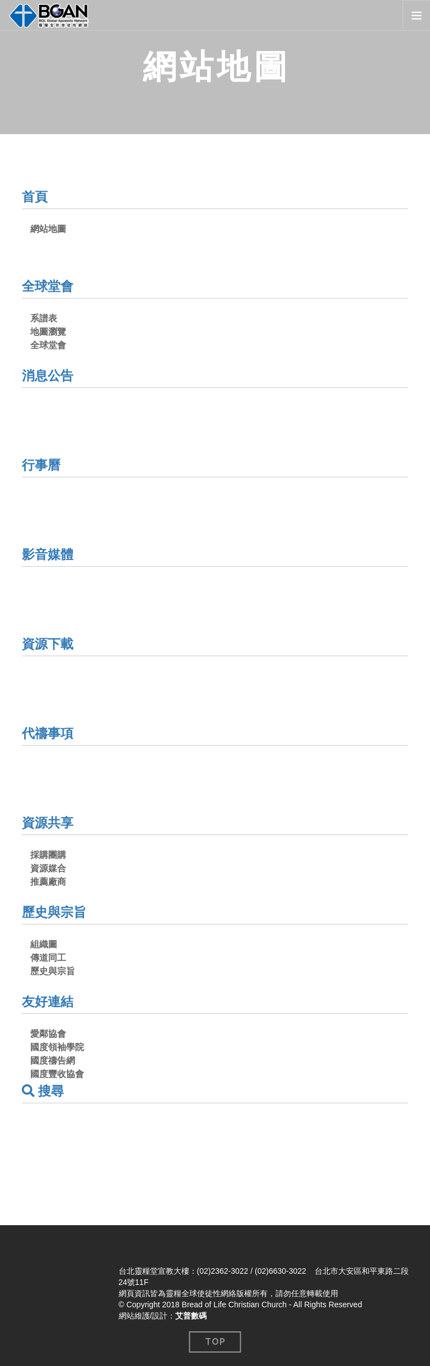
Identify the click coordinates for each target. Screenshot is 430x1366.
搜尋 (44, 1090)
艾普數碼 (191, 1315)
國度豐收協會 (57, 1074)
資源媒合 (48, 868)
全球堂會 (49, 285)
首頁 (35, 196)
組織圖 (43, 944)
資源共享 (49, 822)
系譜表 (43, 318)
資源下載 (49, 643)
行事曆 (42, 464)
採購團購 (48, 855)
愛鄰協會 (48, 1033)
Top (215, 1341)
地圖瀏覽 (48, 331)
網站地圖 (48, 229)
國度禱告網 (52, 1060)
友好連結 (49, 1001)
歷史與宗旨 (55, 911)
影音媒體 (49, 554)
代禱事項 (49, 733)
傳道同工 (48, 957)
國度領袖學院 (57, 1047)
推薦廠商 (48, 881)
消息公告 (49, 375)
